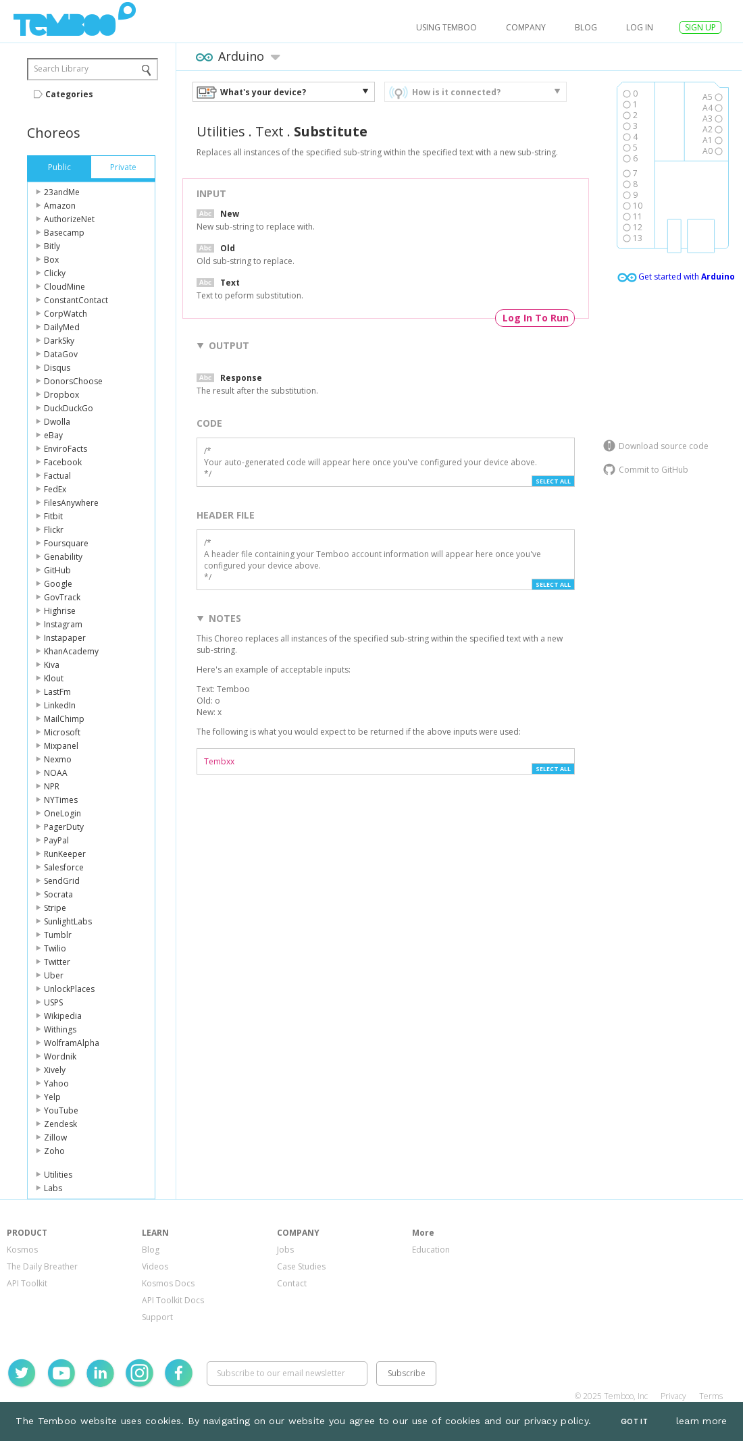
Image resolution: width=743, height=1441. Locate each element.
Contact (292, 1283)
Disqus (57, 367)
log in (639, 27)
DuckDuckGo (68, 408)
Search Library (61, 68)
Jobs (285, 1249)
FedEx (55, 489)
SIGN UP (700, 27)
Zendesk (60, 1124)
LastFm (57, 692)
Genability (63, 556)
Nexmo (58, 759)
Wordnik (60, 1056)
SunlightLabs (68, 921)
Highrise (60, 611)
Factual (57, 475)
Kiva (51, 665)
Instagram (63, 624)
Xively (55, 1070)
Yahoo (56, 1083)
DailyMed (62, 327)
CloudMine (64, 286)
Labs (53, 1188)
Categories (69, 94)
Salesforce (64, 867)
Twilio (55, 948)
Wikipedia (63, 1016)
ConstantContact (76, 300)
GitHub (57, 570)
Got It (634, 1421)
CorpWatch (65, 313)
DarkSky (59, 340)
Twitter (57, 962)
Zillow (55, 1137)
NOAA (56, 773)
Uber (53, 975)
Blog (586, 27)
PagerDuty (64, 827)
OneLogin (62, 813)
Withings (60, 1029)
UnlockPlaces (69, 989)
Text (269, 131)
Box (51, 259)
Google (58, 584)
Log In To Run (536, 317)
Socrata (58, 894)
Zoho (54, 1151)
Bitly (52, 246)
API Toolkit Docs (173, 1300)
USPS (53, 1002)
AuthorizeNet (69, 219)
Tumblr (58, 935)
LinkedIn (60, 705)
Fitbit (53, 516)
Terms (711, 1396)
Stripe (55, 908)
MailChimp (64, 719)
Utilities (58, 1174)
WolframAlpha (71, 1043)
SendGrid (62, 881)
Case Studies (301, 1266)
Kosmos (22, 1249)
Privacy (673, 1396)
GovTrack (62, 597)
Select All (553, 481)
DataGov (61, 354)
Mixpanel (61, 746)
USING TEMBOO (446, 27)
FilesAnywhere (71, 502)
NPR (51, 786)
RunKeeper (65, 854)
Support (157, 1317)
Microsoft (62, 732)
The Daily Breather (42, 1266)
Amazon (60, 205)
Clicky (55, 273)
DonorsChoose (73, 381)
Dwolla (57, 421)
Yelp (52, 1097)
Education (431, 1249)
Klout (53, 678)
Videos (155, 1266)
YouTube (61, 1110)
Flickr (53, 529)
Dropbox (61, 394)
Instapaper (65, 638)
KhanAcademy (71, 651)
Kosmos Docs (168, 1283)
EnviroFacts (65, 448)
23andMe (62, 192)
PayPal (56, 840)
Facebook (63, 462)
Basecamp (64, 232)
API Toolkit (27, 1283)
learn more (701, 1420)
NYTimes (61, 800)
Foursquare (66, 543)
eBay (53, 435)
